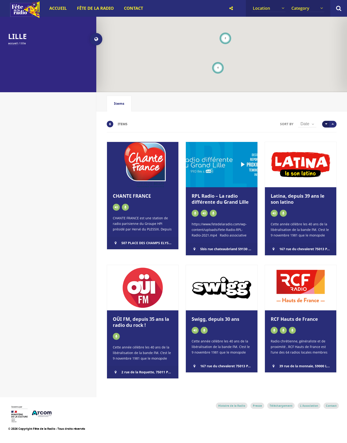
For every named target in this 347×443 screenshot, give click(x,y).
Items (119, 103)
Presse (257, 406)
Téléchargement (281, 406)
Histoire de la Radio (231, 406)
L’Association (309, 406)
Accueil (58, 8)
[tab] (119, 104)
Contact (133, 8)
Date (304, 123)
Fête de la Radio (95, 8)
